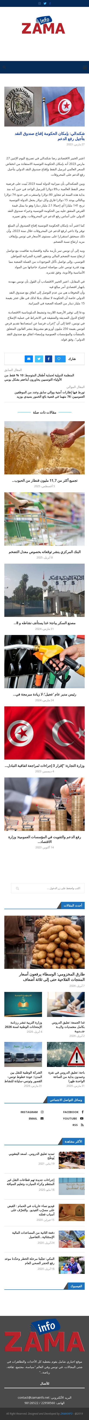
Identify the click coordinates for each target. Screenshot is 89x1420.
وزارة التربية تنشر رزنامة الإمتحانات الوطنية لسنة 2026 (23, 1024)
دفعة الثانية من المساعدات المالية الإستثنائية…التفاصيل (33, 1235)
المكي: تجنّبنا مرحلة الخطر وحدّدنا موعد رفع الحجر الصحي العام (29, 1261)
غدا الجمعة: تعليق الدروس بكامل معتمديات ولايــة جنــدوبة (68, 1026)
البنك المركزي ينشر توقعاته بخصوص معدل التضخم (45, 551)
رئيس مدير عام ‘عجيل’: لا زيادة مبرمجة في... (44, 694)
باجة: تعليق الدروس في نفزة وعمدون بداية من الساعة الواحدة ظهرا (66, 1076)
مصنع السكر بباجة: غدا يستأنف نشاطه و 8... (45, 623)
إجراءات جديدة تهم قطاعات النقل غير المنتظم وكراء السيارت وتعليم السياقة (30, 1182)
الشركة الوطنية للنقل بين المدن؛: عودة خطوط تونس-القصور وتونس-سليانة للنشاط (23, 1076)
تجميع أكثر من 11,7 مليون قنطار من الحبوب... (44, 480)
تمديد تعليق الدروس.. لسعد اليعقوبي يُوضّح (31, 1156)
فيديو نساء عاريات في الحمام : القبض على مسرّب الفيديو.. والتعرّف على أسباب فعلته (30, 1210)
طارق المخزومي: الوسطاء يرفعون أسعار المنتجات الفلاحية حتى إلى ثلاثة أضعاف (52, 976)
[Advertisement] (43, 46)
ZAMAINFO (66, 1413)
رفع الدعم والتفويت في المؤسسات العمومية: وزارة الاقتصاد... (44, 839)
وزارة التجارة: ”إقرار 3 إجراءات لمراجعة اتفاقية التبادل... (44, 765)
